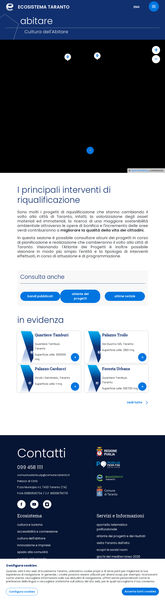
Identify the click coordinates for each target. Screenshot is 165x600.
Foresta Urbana (116, 368)
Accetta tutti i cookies (140, 591)
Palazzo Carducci (50, 368)
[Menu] (154, 6)
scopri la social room (112, 550)
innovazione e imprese (34, 545)
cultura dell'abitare (31, 538)
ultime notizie (124, 296)
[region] (82, 579)
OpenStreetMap (140, 170)
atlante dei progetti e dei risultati (121, 536)
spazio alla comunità (32, 552)
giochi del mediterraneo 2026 (118, 556)
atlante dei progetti (80, 296)
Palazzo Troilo (115, 334)
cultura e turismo (30, 525)
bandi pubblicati (40, 296)
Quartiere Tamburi (51, 334)
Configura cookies (22, 592)
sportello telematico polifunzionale (112, 527)
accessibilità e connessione (37, 531)
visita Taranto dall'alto (113, 543)
